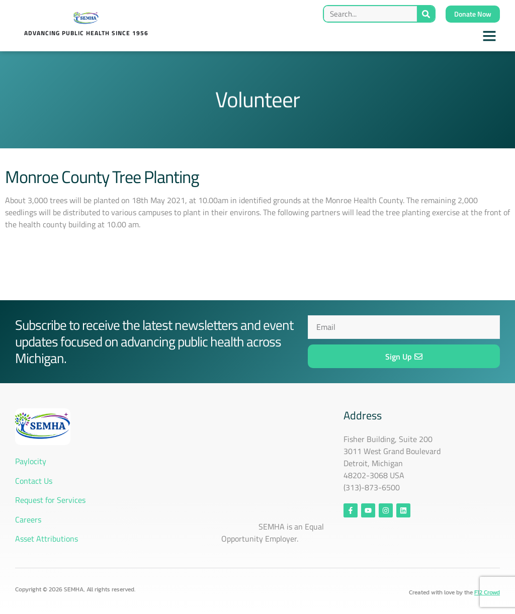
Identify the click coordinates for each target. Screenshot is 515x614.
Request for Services (50, 500)
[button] (489, 35)
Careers (28, 519)
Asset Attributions (46, 539)
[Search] (426, 14)
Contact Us (34, 481)
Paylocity (30, 461)
